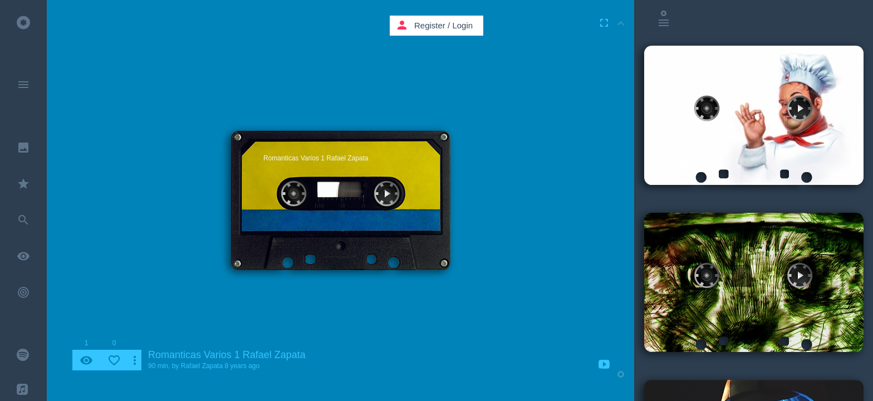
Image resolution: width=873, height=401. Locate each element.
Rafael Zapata (202, 366)
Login (462, 25)
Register (429, 25)
